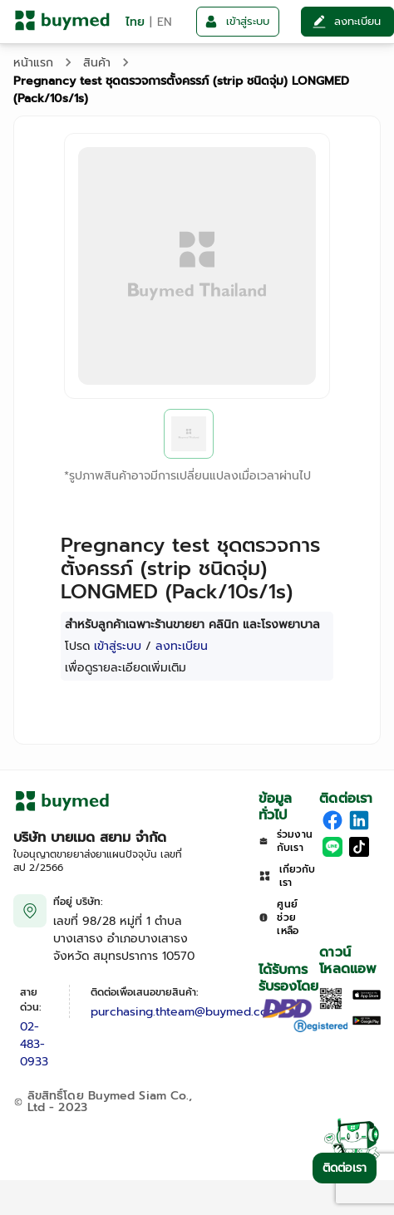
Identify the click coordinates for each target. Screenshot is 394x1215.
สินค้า (97, 62)
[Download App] (330, 1006)
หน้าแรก (33, 62)
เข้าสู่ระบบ (117, 646)
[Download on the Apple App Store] (366, 996)
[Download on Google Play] (366, 1022)
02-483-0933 (34, 1044)
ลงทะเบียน (181, 646)
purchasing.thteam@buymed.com (184, 1012)
